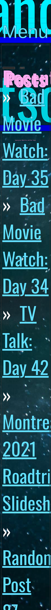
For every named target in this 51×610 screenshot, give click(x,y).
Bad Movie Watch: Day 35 (25, 136)
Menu (25, 22)
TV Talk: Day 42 (25, 339)
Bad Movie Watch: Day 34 (25, 244)
